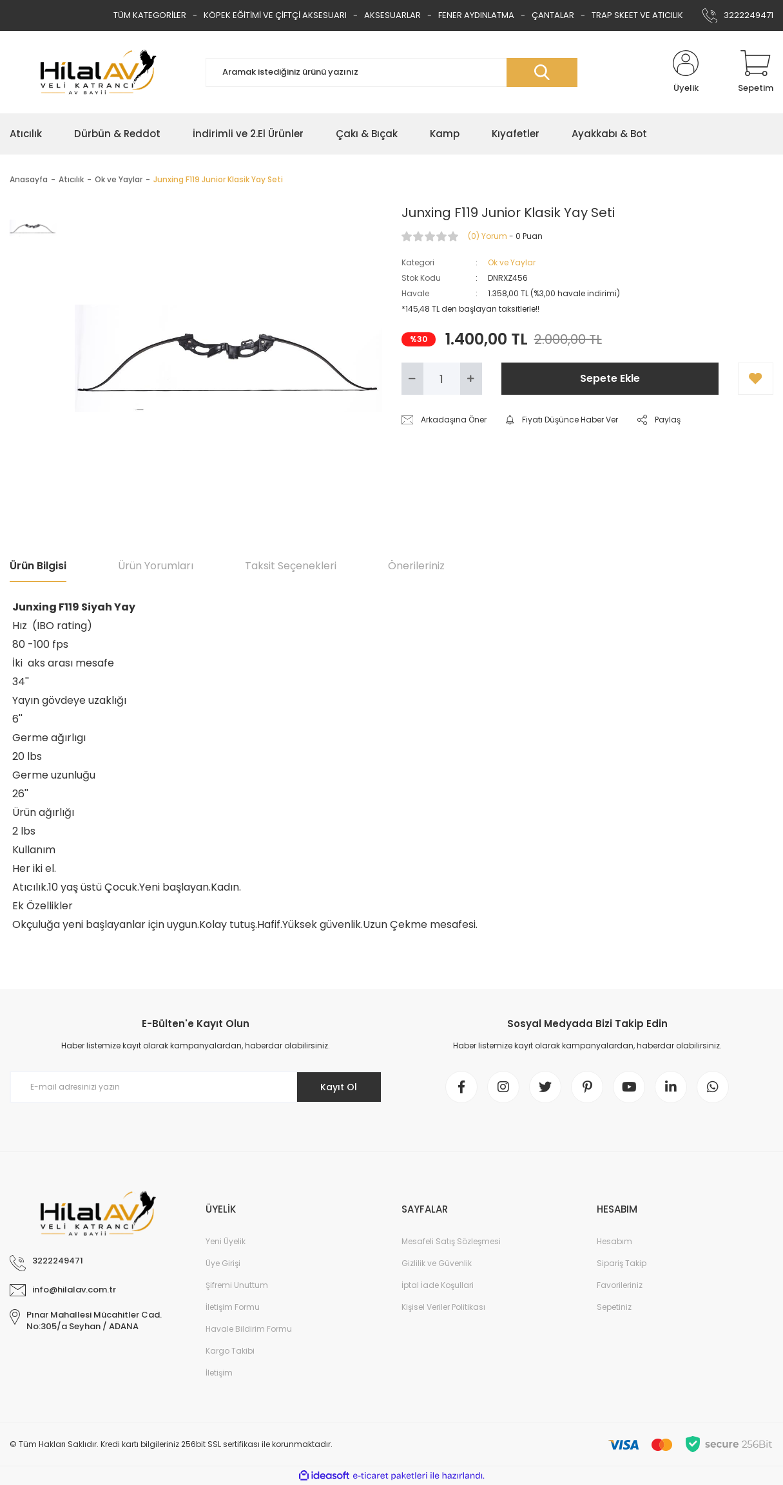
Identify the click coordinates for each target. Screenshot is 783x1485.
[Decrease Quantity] (412, 379)
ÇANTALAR (553, 15)
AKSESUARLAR (392, 15)
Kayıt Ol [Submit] (338, 1087)
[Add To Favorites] (755, 379)
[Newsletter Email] (196, 1087)
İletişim (219, 1372)
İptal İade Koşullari (437, 1285)
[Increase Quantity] (471, 379)
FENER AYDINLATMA (476, 15)
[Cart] (755, 72)
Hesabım (614, 1241)
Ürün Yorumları (155, 565)
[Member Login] (685, 72)
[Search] (392, 72)
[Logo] (98, 72)
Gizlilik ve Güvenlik (436, 1263)
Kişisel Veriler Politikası (443, 1306)
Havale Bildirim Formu (249, 1328)
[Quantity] (441, 379)
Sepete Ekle (610, 378)
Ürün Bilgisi (38, 565)
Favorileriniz (620, 1285)
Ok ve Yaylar (512, 262)
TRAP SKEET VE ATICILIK (637, 15)
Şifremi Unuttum (237, 1285)
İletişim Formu (233, 1306)
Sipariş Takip (621, 1263)
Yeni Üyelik (226, 1241)
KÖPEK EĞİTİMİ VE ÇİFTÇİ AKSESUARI (275, 15)
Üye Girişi (223, 1263)
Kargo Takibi (230, 1350)
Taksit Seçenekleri (290, 565)
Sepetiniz (614, 1306)
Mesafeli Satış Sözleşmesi (451, 1241)
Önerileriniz (416, 565)
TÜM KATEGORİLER (149, 15)
